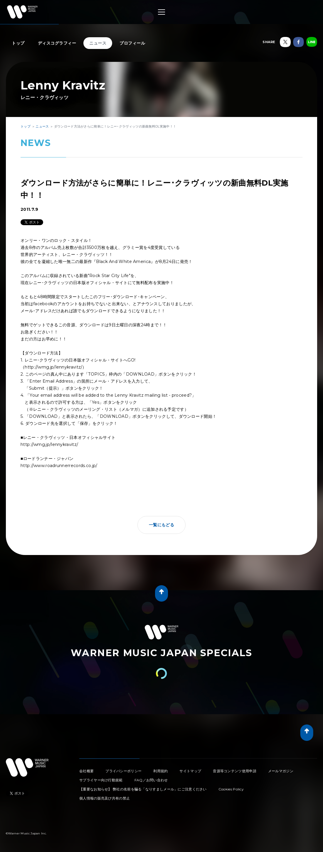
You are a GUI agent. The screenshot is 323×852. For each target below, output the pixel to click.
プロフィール (132, 43)
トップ (18, 43)
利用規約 (160, 771)
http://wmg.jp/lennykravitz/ (53, 367)
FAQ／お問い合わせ (151, 780)
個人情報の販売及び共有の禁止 (104, 798)
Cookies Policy (231, 789)
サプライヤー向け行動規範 (101, 780)
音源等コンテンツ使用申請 (234, 771)
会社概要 (86, 771)
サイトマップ (190, 771)
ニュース (97, 43)
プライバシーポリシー (123, 771)
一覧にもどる (161, 524)
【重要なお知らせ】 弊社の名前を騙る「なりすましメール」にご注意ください (143, 789)
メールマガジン (280, 771)
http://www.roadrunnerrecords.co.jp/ (59, 465)
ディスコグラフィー (57, 43)
